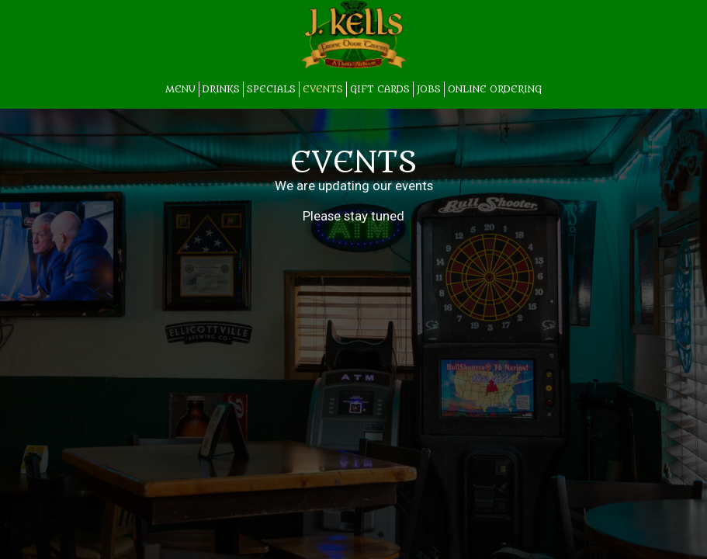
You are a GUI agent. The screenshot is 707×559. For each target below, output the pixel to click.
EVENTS (323, 89)
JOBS (429, 89)
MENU (180, 89)
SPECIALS (271, 89)
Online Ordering (495, 89)
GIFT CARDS (380, 89)
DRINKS (221, 89)
